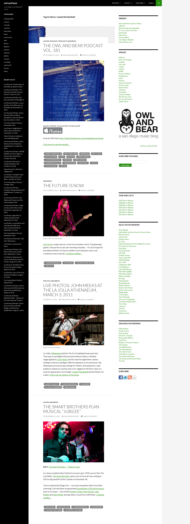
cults (62, 157)
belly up (122, 57)
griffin (121, 71)
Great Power (124, 331)
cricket (121, 69)
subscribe (139, 3)
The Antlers (123, 295)
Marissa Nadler (125, 276)
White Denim (124, 313)
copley (121, 67)
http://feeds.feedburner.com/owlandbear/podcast (81, 138)
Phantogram (124, 281)
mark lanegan (80, 160)
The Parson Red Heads (84, 263)
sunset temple (124, 94)
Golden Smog (124, 255)
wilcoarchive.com (125, 42)
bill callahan (50, 157)
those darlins (51, 166)
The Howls (123, 345)
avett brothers (70, 153)
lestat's (122, 80)
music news (8, 37)
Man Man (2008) (125, 271)
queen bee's (123, 87)
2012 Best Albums (126, 212)
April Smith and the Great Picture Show (134, 232)
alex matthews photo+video (130, 23)
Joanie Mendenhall (52, 160)
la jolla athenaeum (53, 387)
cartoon (6, 22)
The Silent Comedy (126, 354)
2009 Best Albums (126, 205)
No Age (122, 278)
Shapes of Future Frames (129, 342)
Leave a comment (89, 55)
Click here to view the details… (56, 144)
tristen (63, 166)
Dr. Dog (122, 241)
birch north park (125, 60)
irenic (121, 78)
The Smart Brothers (61, 476)
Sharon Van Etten (126, 288)
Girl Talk (122, 253)
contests (7, 28)
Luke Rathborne (125, 269)
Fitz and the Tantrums (127, 246)
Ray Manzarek (124, 283)
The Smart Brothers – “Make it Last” (64, 467)
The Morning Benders (127, 301)
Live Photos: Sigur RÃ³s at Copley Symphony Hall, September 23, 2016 (12, 218)
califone (122, 26)
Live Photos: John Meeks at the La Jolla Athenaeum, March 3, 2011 (72, 290)
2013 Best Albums (126, 214)
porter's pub (124, 85)
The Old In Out (125, 352)
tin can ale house (125, 99)
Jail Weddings (124, 260)
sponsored (7, 65)
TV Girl (121, 361)
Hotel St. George (125, 335)
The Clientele (124, 297)
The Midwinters (125, 347)
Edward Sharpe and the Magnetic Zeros (134, 244)
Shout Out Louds (126, 290)
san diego (71, 41)
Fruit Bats (123, 248)
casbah (121, 62)
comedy (7, 25)
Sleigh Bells (83, 163)
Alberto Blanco (51, 384)
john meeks (68, 263)
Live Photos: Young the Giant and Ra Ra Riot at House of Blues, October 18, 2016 (13, 177)
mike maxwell (70, 387)
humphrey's (123, 76)
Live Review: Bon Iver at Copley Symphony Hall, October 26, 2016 (12, 164)
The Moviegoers (125, 349)
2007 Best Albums (126, 200)
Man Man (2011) (125, 274)
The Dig (94, 163)
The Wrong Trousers (73, 510)
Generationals (124, 251)
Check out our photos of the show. (64, 375)
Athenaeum (56, 353)
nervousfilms (124, 37)
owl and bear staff (70, 55)
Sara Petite (58, 494)
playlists (6, 47)
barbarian (85, 153)
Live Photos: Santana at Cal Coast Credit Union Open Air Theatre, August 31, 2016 (13, 259)
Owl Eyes (122, 340)
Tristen (122, 308)
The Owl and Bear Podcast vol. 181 (73, 48)
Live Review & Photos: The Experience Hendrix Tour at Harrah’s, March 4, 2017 (13, 92)
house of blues (125, 73)
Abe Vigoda (123, 230)
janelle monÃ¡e (84, 157)
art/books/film (9, 19)
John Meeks (62, 359)
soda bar (122, 90)
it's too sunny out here (128, 30)
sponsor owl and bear (149, 146)
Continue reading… (74, 253)
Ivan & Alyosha (125, 258)
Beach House (124, 234)
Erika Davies (88, 491)
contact (127, 3)
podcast (53, 41)
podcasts (62, 41)
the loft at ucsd (125, 97)
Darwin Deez (124, 239)
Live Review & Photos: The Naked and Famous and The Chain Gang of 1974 (13, 200)
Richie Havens (124, 285)
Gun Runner (123, 333)
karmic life (123, 33)
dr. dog (71, 157)
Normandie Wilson (52, 163)
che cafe (122, 64)
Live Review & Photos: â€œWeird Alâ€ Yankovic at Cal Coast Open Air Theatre (13, 298)
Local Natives (124, 267)
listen (46, 41)
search (151, 3)
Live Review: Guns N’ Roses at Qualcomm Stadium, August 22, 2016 (14, 275)
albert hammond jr (53, 153)
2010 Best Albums (126, 207)
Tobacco (122, 306)
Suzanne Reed (96, 507)
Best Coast (96, 153)
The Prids (123, 304)
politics (6, 56)
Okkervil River (69, 163)
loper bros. (123, 35)
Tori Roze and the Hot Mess (130, 359)
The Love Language (127, 299)
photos (46, 281)
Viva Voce (47, 244)
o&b (5, 40)
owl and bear (10, 3)
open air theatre (125, 83)
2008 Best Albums (126, 203)
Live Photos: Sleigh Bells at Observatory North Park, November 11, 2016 (13, 130)
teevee (6, 68)
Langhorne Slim (125, 264)
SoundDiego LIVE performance (90, 488)
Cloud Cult (123, 237)
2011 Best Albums (126, 210)
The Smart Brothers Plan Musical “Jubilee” (71, 409)
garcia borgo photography (129, 28)
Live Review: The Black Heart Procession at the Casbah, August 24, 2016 (14, 267)
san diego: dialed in (126, 40)
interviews (7, 31)
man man (67, 160)
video (6, 71)
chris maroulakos (69, 190)
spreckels (122, 92)
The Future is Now (63, 185)
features (115, 3)
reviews (6, 59)
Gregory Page (76, 491)
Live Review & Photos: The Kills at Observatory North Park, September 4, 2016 (13, 251)
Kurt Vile (122, 262)
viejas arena (123, 101)
